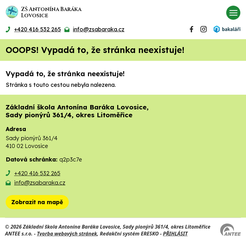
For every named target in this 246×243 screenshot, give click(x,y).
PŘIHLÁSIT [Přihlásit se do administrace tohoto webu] (175, 233)
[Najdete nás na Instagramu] (203, 29)
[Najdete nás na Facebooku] (191, 29)
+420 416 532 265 (37, 173)
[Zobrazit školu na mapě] (37, 202)
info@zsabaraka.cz (39, 182)
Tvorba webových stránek (67, 233)
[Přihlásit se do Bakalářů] (226, 29)
